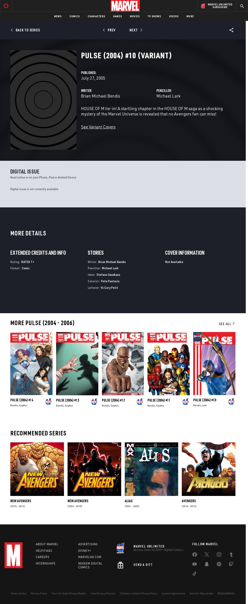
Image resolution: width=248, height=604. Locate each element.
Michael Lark (168, 95)
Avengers (189, 501)
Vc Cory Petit (109, 287)
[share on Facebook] (194, 555)
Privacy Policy (39, 593)
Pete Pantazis (110, 281)
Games (117, 16)
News (57, 16)
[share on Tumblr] (231, 555)
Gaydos (23, 405)
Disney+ (84, 550)
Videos (173, 16)
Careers (43, 557)
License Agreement (173, 593)
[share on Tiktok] (194, 574)
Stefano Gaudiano (108, 274)
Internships (46, 563)
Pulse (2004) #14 (21, 400)
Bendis (14, 405)
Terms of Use (18, 593)
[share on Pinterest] (219, 565)
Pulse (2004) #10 (204, 400)
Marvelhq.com (89, 557)
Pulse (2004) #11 (158, 400)
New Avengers (20, 501)
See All (227, 324)
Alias (128, 501)
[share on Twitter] (206, 555)
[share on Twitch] (231, 565)
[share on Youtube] (194, 565)
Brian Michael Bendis (100, 95)
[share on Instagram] (219, 555)
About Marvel (47, 544)
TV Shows (154, 16)
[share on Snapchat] (206, 565)
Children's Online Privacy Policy (138, 593)
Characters (96, 16)
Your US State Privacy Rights (69, 593)
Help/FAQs (44, 550)
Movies (135, 16)
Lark (204, 405)
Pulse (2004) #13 (67, 400)
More (190, 16)
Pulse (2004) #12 (113, 400)
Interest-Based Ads (201, 593)
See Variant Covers (98, 126)
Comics (75, 16)
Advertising (88, 544)
